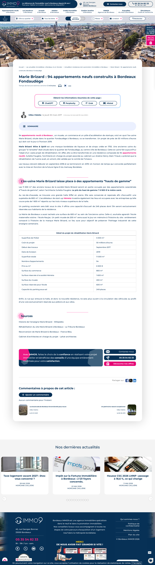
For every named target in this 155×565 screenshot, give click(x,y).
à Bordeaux (28, 12)
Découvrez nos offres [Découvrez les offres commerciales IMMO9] (123, 364)
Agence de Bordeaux (106, 12)
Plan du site (133, 535)
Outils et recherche (145, 12)
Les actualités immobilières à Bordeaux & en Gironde (44, 67)
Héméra (67, 198)
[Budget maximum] (75, 18)
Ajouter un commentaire (35, 395)
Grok (89, 103)
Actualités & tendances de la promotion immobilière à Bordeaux (86, 67)
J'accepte (136, 563)
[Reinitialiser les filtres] (148, 18)
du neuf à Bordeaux (126, 12)
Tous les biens (49, 18)
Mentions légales (131, 530)
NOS (150, 40)
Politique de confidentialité (132, 525)
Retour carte (5, 19)
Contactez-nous (114, 4)
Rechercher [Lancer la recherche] (137, 18)
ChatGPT (47, 103)
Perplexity (69, 103)
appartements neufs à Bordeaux (37, 135)
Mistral (108, 103)
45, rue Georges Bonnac (89, 4)
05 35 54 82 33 (126, 357)
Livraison (115, 18)
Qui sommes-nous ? (129, 519)
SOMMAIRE (32, 126)
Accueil (21, 67)
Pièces (97, 18)
